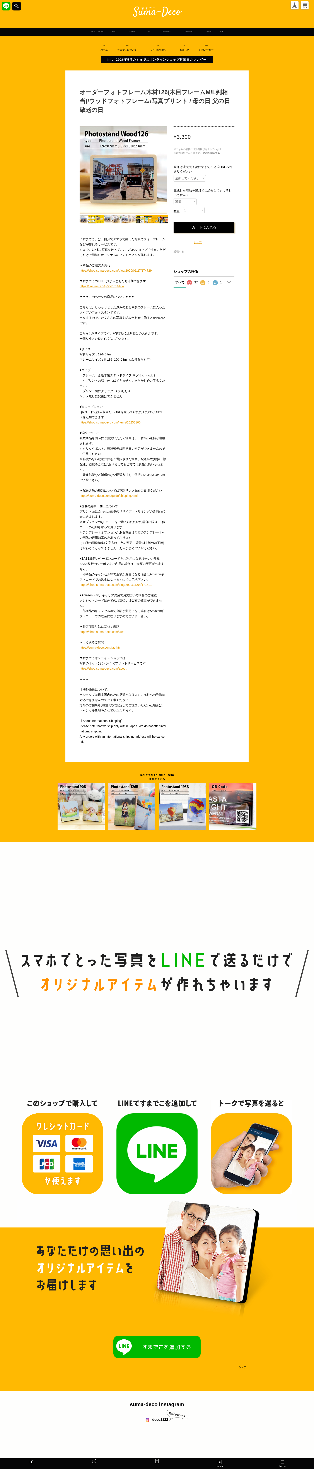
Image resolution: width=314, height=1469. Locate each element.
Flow (160, 48)
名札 (142, 31)
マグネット (79, 31)
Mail (157, 1463)
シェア (198, 243)
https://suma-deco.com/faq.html (101, 648)
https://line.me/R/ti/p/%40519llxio (102, 287)
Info (186, 48)
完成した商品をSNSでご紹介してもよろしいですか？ (203, 193)
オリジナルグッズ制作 (227, 31)
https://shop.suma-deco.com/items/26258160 (110, 423)
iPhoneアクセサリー (177, 31)
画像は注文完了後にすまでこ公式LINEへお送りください (203, 170)
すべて (179, 283)
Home (104, 48)
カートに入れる (204, 228)
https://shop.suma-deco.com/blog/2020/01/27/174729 (116, 271)
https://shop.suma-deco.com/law (101, 632)
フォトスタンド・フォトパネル (32, 31)
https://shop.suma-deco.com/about (103, 669)
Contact (208, 48)
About (128, 48)
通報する (179, 252)
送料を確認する (211, 153)
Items (220, 1463)
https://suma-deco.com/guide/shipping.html (109, 496)
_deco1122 (157, 1420)
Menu (282, 1464)
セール (303, 31)
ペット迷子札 (113, 31)
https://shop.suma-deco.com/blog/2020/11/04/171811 (116, 585)
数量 (177, 212)
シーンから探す (274, 31)
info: (157, 60)
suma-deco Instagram (157, 1405)
